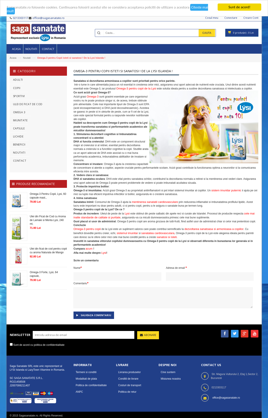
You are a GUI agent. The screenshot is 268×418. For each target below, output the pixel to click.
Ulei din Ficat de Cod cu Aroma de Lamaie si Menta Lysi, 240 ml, (48, 220)
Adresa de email (176, 267)
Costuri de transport (129, 385)
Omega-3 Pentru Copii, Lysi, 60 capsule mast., (48, 195)
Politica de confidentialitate (91, 385)
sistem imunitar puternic (226, 190)
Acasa (13, 58)
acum (89, 248)
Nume (77, 267)
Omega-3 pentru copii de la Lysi (136, 88)
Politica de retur (127, 391)
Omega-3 (93, 96)
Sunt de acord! (240, 7)
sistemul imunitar (127, 233)
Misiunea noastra (171, 378)
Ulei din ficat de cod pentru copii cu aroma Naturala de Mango (48, 250)
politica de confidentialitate (49, 344)
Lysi (127, 213)
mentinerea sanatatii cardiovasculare (155, 202)
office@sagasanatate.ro (226, 397)
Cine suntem (168, 371)
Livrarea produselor (129, 371)
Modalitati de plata (86, 378)
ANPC (79, 391)
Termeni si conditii (86, 371)
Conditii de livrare (128, 378)
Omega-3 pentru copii (87, 229)
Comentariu (80, 283)
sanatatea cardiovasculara (157, 233)
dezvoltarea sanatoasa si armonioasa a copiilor (214, 229)
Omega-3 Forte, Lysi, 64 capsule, (44, 274)
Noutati (27, 58)
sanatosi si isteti (167, 237)
